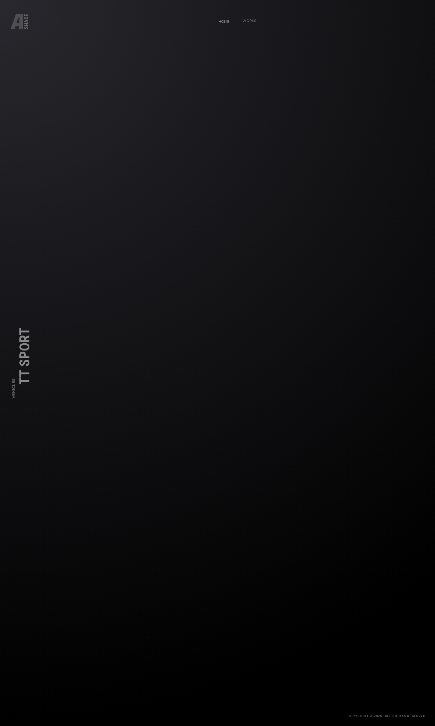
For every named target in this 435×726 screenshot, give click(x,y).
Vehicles (13, 390)
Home (221, 19)
